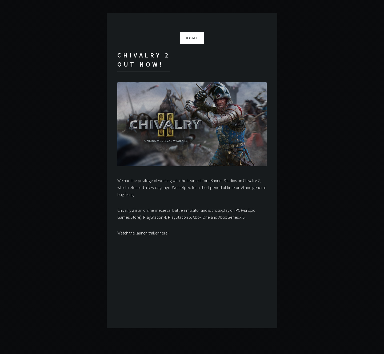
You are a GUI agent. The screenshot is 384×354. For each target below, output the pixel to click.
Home (192, 38)
